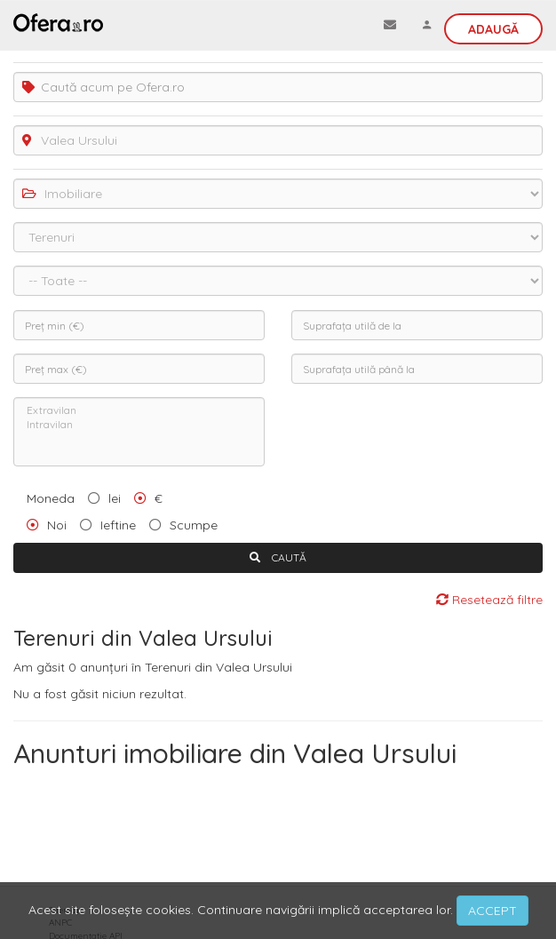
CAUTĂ (278, 557)
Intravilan (139, 425)
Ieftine (118, 525)
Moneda (51, 498)
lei (114, 498)
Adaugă (493, 29)
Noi (57, 525)
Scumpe (194, 525)
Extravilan (139, 410)
